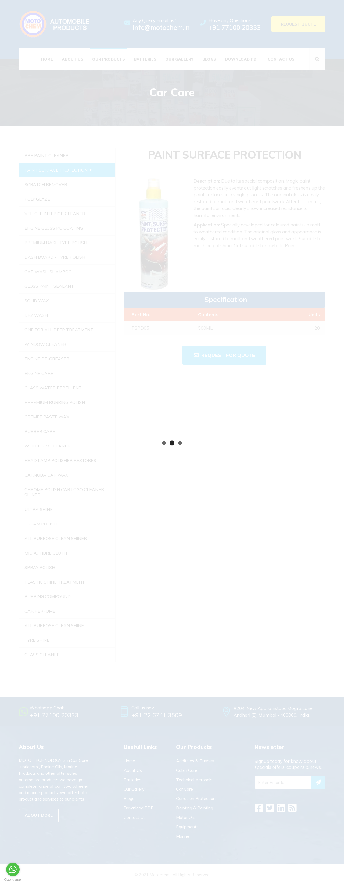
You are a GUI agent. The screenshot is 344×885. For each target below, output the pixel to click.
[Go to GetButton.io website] (13, 879)
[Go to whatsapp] (13, 869)
